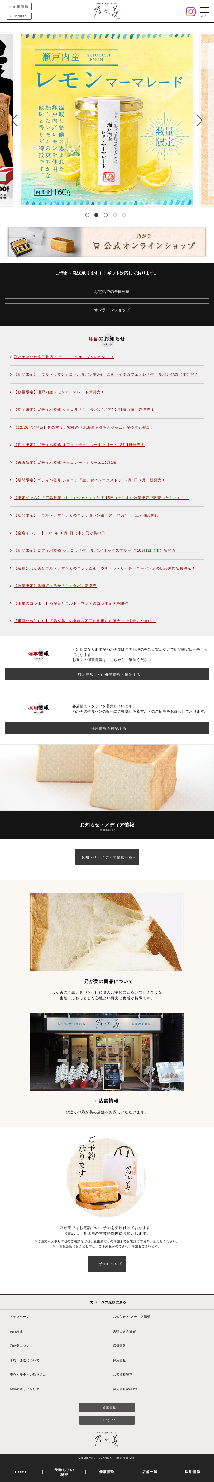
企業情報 (21, 6)
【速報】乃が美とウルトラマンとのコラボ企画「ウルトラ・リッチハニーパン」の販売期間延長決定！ (105, 568)
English (20, 16)
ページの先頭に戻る (108, 1302)
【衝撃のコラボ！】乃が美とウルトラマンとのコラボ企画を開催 (71, 603)
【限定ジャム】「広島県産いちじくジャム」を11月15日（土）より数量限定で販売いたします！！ (101, 498)
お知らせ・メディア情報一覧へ (109, 857)
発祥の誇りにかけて (25, 1389)
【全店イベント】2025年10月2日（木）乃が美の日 (59, 533)
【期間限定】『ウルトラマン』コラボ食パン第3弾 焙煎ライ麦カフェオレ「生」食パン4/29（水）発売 (106, 374)
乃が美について (21, 1345)
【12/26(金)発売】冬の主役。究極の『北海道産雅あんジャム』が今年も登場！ (84, 427)
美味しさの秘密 (124, 1331)
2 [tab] (97, 216)
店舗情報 (119, 1345)
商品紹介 (16, 1331)
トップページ (20, 1316)
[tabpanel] (107, 119)
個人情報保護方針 (126, 1389)
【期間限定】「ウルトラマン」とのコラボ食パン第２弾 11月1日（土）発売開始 (86, 515)
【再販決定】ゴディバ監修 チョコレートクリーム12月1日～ (67, 462)
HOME (21, 1472)
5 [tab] (125, 216)
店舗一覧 (150, 1472)
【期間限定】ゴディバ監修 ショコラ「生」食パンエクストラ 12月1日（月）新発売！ (90, 480)
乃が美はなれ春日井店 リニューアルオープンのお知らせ (64, 357)
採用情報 (119, 1360)
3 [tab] (107, 216)
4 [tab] (116, 216)
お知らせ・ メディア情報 (131, 1316)
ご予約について (109, 1264)
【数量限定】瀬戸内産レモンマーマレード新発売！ (59, 392)
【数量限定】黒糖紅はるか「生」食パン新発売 (55, 586)
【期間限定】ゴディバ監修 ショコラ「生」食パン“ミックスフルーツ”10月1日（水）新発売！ (96, 550)
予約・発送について (25, 1360)
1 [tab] (88, 216)
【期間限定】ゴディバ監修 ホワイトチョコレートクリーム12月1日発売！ (79, 445)
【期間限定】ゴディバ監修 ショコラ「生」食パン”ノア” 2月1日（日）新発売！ (84, 409)
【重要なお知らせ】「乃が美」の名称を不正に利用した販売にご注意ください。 (85, 621)
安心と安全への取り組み (28, 1374)
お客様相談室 (123, 1374)
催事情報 (107, 1472)
